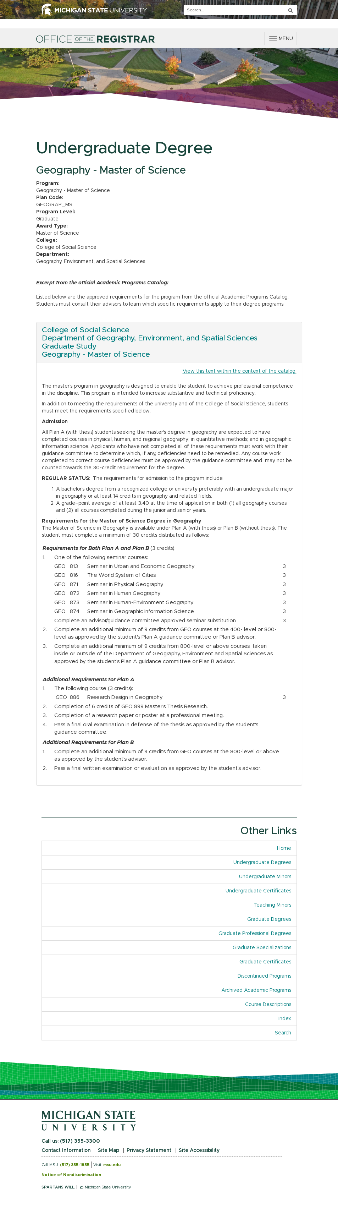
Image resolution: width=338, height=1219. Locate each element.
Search (283, 1033)
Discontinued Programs (264, 976)
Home (284, 848)
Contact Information (65, 1150)
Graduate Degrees (269, 919)
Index (287, 1018)
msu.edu (112, 1165)
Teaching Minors (272, 905)
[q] (240, 10)
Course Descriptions (268, 1004)
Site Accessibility (199, 1150)
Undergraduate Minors (265, 876)
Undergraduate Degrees (262, 862)
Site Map (108, 1150)
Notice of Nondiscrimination (71, 1175)
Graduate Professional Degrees (254, 933)
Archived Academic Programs (256, 990)
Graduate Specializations (262, 947)
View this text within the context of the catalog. (240, 371)
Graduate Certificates (265, 962)
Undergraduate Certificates (258, 891)
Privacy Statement (149, 1150)
